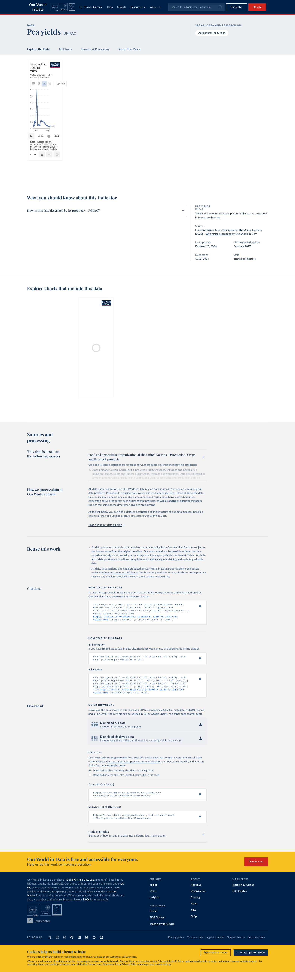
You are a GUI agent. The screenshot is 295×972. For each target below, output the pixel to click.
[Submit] (220, 7)
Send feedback (256, 944)
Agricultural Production (211, 33)
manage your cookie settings (155, 964)
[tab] (38, 78)
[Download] (186, 181)
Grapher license (236, 944)
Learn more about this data (129, 178)
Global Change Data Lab (80, 886)
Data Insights (239, 898)
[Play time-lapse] (33, 171)
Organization (198, 898)
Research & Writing (243, 891)
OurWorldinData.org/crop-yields (46, 182)
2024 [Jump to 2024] (200, 171)
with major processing (218, 234)
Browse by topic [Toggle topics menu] (91, 7)
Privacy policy (176, 944)
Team (194, 910)
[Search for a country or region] (238, 71)
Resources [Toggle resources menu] (138, 7)
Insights (121, 7)
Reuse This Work (129, 49)
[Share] (194, 181)
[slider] (51, 171)
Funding (195, 904)
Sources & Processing (95, 49)
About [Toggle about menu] (155, 7)
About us (196, 891)
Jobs (193, 917)
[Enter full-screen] (201, 181)
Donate (257, 7)
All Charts (65, 49)
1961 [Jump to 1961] (42, 171)
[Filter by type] (238, 104)
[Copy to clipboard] (196, 606)
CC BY (67, 182)
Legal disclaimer (215, 944)
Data (110, 7)
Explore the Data (38, 49)
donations (76, 957)
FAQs (86, 906)
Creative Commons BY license (120, 572)
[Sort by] (234, 80)
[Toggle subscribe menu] (236, 7)
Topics (153, 891)
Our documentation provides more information (133, 767)
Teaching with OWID (162, 930)
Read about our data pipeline (106, 525)
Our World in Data (37, 7)
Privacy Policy (129, 964)
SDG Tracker (157, 924)
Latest (153, 918)
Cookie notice (195, 944)
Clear (260, 88)
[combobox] (196, 7)
